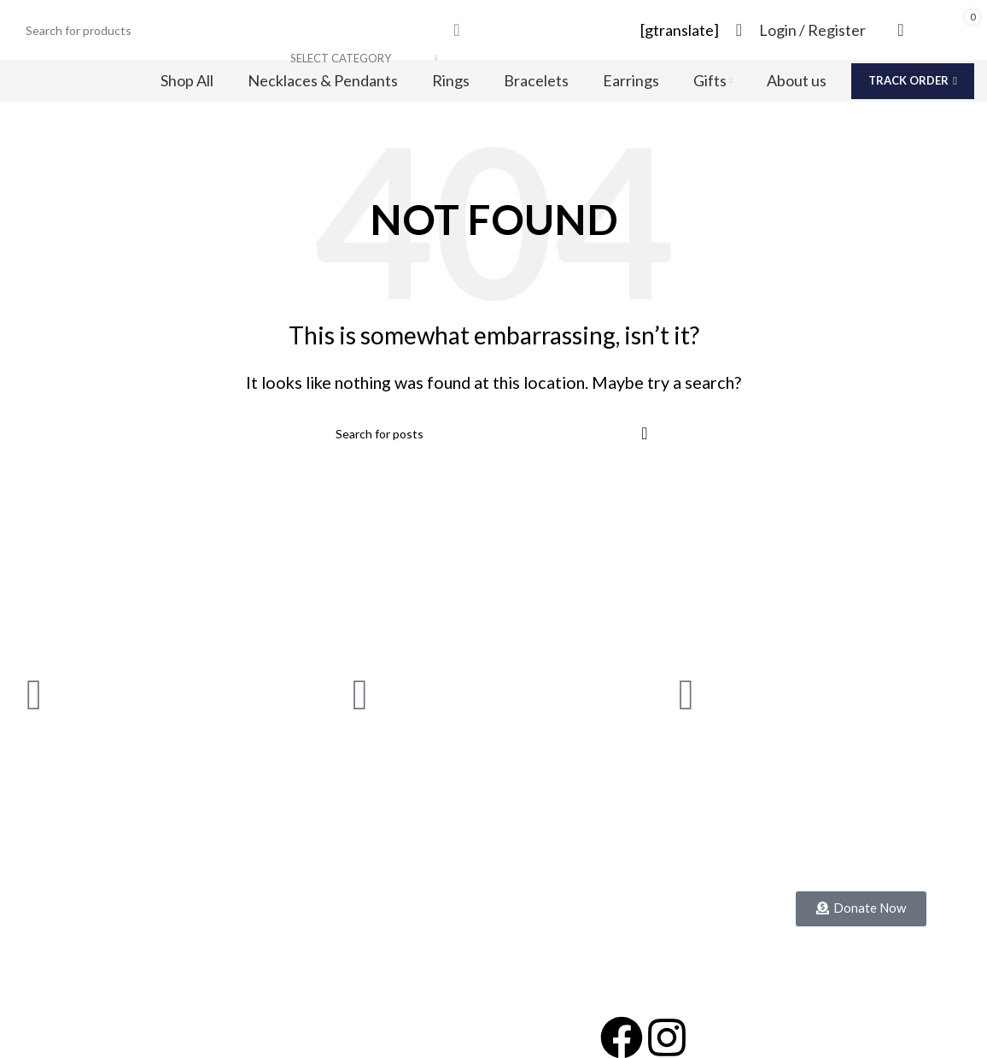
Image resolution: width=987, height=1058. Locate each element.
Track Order (912, 80)
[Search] (244, 30)
